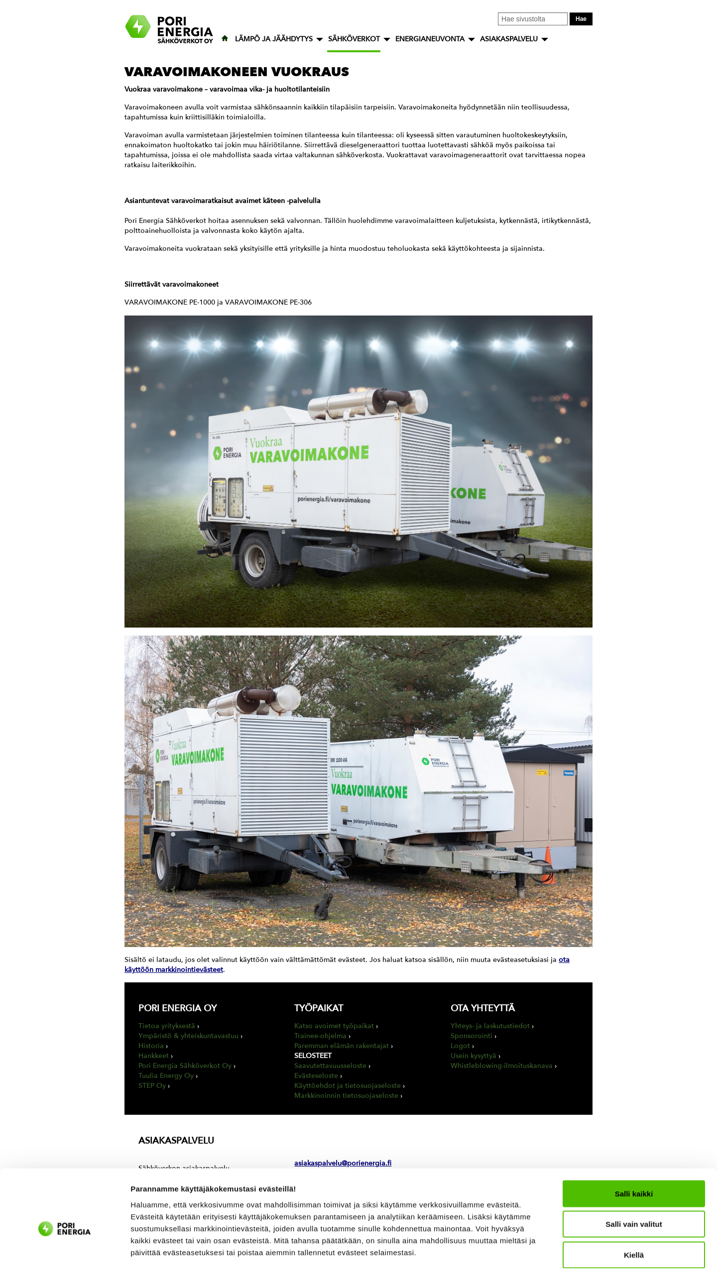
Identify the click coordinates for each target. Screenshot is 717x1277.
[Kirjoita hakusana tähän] (533, 18)
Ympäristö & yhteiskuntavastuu (188, 1036)
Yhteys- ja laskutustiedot (490, 1026)
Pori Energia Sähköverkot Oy (185, 1065)
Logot (460, 1046)
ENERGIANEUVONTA (430, 39)
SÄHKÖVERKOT (354, 39)
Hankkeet (153, 1056)
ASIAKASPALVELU (509, 39)
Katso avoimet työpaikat (334, 1026)
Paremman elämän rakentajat (341, 1046)
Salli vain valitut (633, 1182)
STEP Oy (152, 1085)
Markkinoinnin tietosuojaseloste (346, 1095)
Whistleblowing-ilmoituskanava (502, 1065)
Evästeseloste (316, 1075)
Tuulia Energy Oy (166, 1075)
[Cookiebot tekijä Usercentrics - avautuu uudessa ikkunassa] (64, 1257)
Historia (151, 1046)
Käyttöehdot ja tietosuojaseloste (347, 1085)
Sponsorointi (471, 1036)
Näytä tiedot (532, 1257)
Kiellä (634, 1212)
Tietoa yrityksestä (166, 1026)
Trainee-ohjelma (320, 1036)
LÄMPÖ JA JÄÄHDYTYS (274, 39)
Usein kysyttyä (473, 1056)
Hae (581, 18)
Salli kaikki (634, 1151)
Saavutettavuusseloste (330, 1065)
